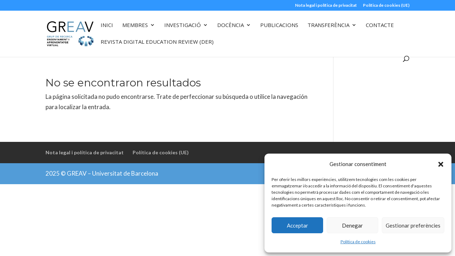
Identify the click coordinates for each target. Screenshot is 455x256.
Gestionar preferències (413, 225)
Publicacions (279, 25)
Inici (107, 25)
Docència (230, 25)
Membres (135, 25)
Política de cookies (358, 241)
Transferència (328, 25)
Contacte (380, 25)
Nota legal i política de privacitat (326, 5)
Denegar (352, 225)
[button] (440, 164)
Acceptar (297, 225)
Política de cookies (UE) (386, 5)
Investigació (182, 25)
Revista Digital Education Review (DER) (157, 42)
